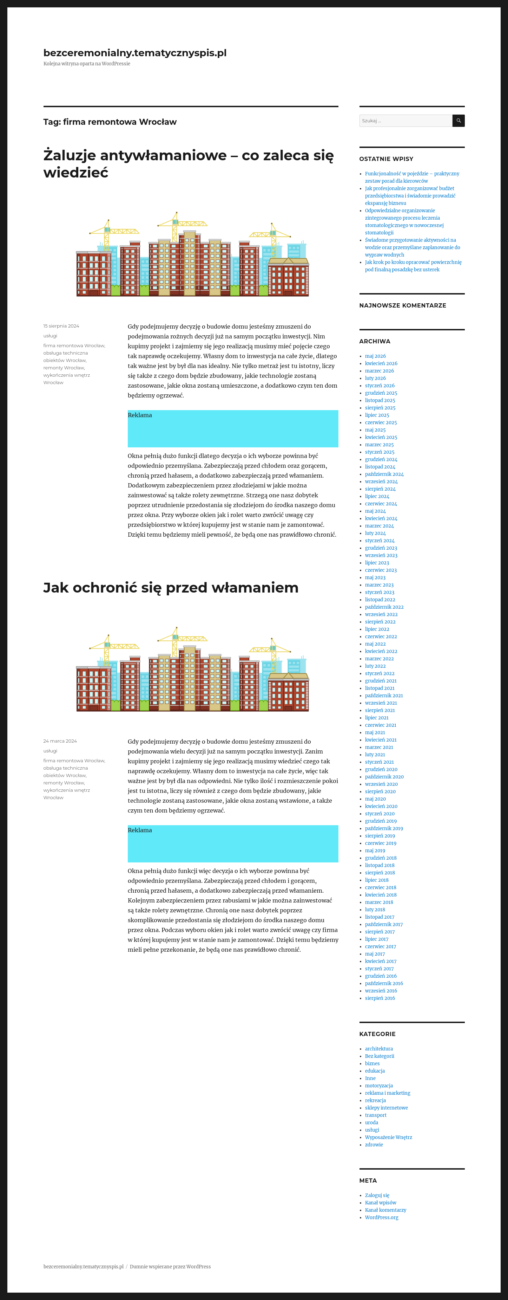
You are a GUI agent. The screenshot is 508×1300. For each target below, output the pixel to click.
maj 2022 (375, 644)
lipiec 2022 (377, 629)
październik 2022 (384, 607)
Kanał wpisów (380, 1203)
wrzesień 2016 (381, 991)
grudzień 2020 (381, 769)
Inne (370, 1078)
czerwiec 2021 (380, 725)
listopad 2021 (380, 688)
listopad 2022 (380, 600)
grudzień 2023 (381, 548)
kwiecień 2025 (381, 437)
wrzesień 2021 (381, 703)
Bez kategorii (379, 1056)
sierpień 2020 (380, 792)
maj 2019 (375, 851)
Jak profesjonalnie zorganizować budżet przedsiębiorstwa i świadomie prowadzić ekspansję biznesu (410, 196)
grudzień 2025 (381, 393)
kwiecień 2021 (381, 740)
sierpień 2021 (380, 710)
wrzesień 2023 (381, 555)
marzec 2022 (379, 659)
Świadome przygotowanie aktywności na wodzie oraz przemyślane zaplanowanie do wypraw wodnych (412, 247)
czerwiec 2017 (380, 947)
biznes (372, 1064)
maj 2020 (375, 799)
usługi (51, 335)
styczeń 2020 (380, 814)
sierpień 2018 (380, 873)
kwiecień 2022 (381, 651)
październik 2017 (384, 924)
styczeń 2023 (379, 592)
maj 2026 (375, 356)
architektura (379, 1049)
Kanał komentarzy (385, 1210)
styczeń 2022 (380, 674)
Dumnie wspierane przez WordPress (170, 1267)
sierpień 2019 (380, 836)
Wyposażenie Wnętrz (388, 1137)
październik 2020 (384, 777)
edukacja (375, 1071)
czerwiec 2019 (381, 843)
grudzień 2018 (381, 858)
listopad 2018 (380, 865)
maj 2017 (375, 954)
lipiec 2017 (377, 939)
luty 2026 (375, 378)
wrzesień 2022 (381, 614)
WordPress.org (381, 1218)
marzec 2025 (379, 445)
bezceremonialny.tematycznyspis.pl (135, 53)
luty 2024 (375, 533)
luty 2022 (375, 666)
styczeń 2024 (380, 541)
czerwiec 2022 (381, 637)
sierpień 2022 (380, 622)
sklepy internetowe (386, 1108)
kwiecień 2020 (381, 806)
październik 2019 (384, 829)
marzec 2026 (379, 371)
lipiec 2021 (377, 718)
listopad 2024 (380, 467)
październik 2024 (384, 474)
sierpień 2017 (380, 932)
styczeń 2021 (379, 762)
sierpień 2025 (380, 408)
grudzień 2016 (381, 976)
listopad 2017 (380, 917)
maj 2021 (375, 733)
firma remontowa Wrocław (74, 345)
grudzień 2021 (381, 681)
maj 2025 (375, 430)
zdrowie (374, 1145)
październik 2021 (384, 696)
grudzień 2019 (381, 821)
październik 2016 (384, 984)
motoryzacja (379, 1086)
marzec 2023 (379, 585)
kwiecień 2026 (381, 364)
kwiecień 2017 (381, 961)
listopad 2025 (380, 400)
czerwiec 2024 (381, 504)
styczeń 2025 (380, 452)
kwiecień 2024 (381, 519)
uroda (371, 1123)
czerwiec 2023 (381, 570)
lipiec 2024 (377, 496)
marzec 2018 (379, 902)
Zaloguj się (377, 1195)
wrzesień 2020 (381, 784)
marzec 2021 (379, 747)
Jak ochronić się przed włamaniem (171, 587)
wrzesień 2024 (381, 482)
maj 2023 (375, 578)
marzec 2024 (379, 526)
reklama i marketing (387, 1093)
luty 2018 (375, 910)
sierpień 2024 (380, 489)
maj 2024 (375, 511)
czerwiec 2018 (380, 888)
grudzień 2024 (381, 460)
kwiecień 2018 (381, 895)
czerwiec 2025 (381, 423)
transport (376, 1115)
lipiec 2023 (377, 563)
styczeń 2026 (380, 386)
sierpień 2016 (380, 998)
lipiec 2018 (377, 880)
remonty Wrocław (64, 367)
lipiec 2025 (377, 415)
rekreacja (375, 1101)
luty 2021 (375, 755)
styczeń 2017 (379, 969)
